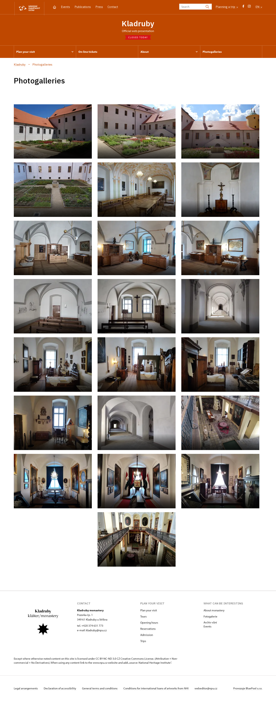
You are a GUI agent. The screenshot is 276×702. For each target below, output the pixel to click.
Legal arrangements (26, 689)
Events (65, 7)
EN (258, 7)
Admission (146, 636)
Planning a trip (227, 7)
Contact (113, 7)
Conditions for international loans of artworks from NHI (158, 689)
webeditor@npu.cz (209, 689)
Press (99, 7)
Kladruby (138, 24)
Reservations (148, 629)
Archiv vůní (210, 623)
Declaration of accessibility (60, 689)
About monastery (214, 611)
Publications (83, 7)
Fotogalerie (210, 617)
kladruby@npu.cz (96, 631)
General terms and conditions (102, 689)
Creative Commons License (137, 659)
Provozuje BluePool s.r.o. (247, 689)
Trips (143, 642)
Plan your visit (148, 611)
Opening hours (149, 623)
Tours (143, 617)
